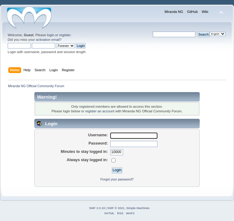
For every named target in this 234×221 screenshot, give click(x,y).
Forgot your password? (117, 179)
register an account (99, 111)
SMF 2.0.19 (97, 208)
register (64, 35)
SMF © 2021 (116, 208)
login (50, 35)
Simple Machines (137, 208)
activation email (47, 39)
